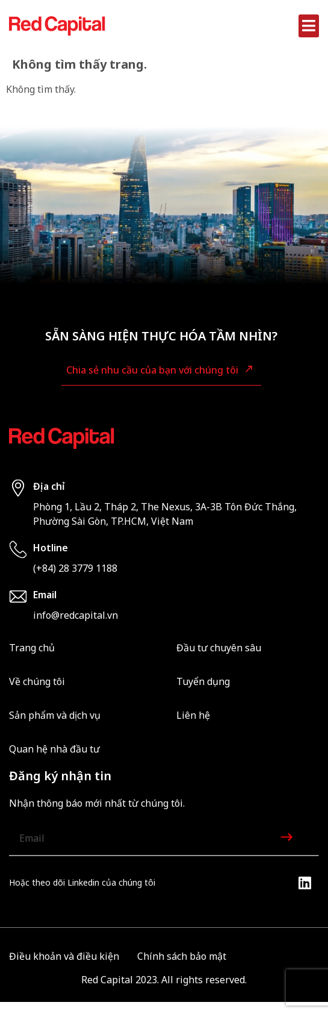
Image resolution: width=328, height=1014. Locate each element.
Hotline (50, 547)
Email (45, 594)
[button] (309, 25)
